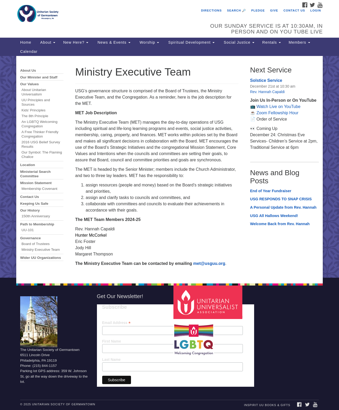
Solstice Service (266, 80)
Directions (211, 10)
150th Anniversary (35, 216)
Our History (30, 210)
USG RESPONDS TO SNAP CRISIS (281, 199)
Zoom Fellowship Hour (277, 113)
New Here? (75, 42)
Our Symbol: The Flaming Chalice (41, 154)
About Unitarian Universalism (33, 92)
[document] (169, 167)
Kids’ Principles (33, 110)
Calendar (28, 51)
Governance (30, 238)
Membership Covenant (39, 189)
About (47, 42)
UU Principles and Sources (35, 102)
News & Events (113, 42)
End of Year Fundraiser (270, 191)
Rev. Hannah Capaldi (267, 92)
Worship (148, 42)
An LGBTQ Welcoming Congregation (39, 124)
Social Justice (238, 42)
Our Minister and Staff (38, 77)
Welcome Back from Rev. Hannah (280, 224)
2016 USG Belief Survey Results (40, 144)
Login (315, 10)
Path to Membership (37, 224)
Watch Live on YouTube (278, 106)
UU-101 (27, 230)
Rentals (271, 42)
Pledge (258, 10)
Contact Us (294, 10)
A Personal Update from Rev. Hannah (283, 207)
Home (25, 42)
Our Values (29, 84)
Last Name (111, 359)
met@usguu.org (209, 263)
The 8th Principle (34, 116)
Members (299, 42)
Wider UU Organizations (40, 258)
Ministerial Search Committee (35, 174)
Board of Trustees (35, 244)
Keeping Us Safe (34, 204)
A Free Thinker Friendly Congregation (39, 134)
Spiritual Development (191, 42)
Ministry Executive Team (40, 250)
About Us (28, 70)
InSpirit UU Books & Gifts (267, 405)
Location (27, 165)
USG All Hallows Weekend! (274, 216)
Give (274, 10)
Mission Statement (36, 183)
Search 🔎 (236, 10)
